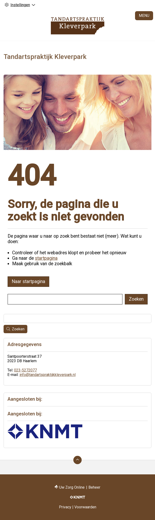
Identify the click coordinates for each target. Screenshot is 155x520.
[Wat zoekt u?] (65, 299)
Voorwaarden (85, 507)
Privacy (65, 507)
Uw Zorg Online (72, 487)
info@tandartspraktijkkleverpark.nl (47, 374)
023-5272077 (25, 370)
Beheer (94, 487)
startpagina (46, 258)
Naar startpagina (28, 281)
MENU (144, 15)
